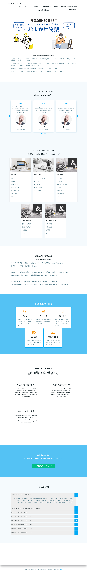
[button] (41, 133)
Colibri (60, 569)
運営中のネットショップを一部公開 (69, 6)
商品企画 (56, 6)
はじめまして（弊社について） (32, 6)
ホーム (20, 6)
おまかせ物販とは (73, 9)
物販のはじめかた (47, 6)
